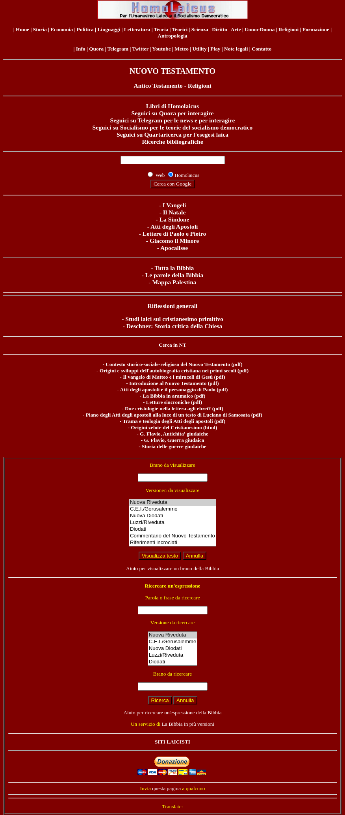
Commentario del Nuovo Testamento (172, 536)
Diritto (219, 29)
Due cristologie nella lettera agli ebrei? (168, 408)
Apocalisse (174, 247)
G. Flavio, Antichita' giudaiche (174, 434)
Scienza (199, 29)
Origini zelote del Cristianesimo (166, 427)
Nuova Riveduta (172, 502)
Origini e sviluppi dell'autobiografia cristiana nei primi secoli (168, 371)
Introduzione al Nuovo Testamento (167, 383)
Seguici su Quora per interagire (172, 113)
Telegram (118, 49)
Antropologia (172, 36)
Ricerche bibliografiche (172, 141)
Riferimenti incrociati (172, 542)
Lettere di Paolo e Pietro (174, 233)
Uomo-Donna (260, 29)
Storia (40, 29)
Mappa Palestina (174, 282)
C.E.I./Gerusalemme (172, 509)
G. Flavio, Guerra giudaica (174, 440)
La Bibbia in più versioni (188, 724)
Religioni (288, 29)
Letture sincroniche (168, 402)
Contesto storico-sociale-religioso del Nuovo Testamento (168, 364)
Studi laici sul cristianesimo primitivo (174, 318)
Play (215, 49)
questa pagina (166, 788)
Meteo (181, 49)
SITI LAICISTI (172, 742)
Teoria (161, 29)
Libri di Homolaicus (172, 106)
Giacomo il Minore (174, 240)
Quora (96, 49)
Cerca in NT (172, 345)
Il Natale (174, 212)
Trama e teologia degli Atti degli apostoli (167, 421)
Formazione (315, 29)
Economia (61, 29)
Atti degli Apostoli (174, 226)
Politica (85, 29)
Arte (236, 29)
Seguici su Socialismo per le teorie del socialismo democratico (173, 127)
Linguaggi (108, 29)
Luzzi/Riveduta (172, 522)
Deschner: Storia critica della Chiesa (174, 326)
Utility (199, 49)
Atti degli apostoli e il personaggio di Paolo (168, 389)
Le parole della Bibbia (174, 275)
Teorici (179, 29)
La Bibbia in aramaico (168, 396)
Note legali (236, 49)
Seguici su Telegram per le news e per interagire (172, 120)
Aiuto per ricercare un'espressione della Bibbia (172, 712)
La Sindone (174, 219)
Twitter (140, 49)
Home (22, 29)
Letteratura (137, 29)
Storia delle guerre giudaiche (174, 446)
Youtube (161, 49)
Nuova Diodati (172, 516)
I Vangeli (174, 205)
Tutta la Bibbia (174, 268)
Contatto (261, 49)
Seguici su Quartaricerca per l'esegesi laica (172, 134)
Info (80, 49)
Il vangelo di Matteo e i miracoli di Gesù (168, 377)
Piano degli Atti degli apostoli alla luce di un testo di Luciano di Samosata (168, 415)
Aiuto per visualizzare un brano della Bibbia (172, 568)
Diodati (172, 529)
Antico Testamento (158, 85)
